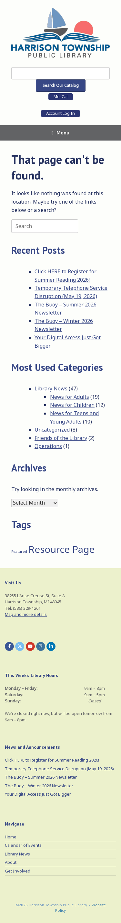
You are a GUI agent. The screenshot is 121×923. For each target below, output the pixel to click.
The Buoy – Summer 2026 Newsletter (41, 777)
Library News (51, 388)
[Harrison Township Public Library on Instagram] (40, 646)
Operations (48, 446)
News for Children (72, 404)
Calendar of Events (23, 845)
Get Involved (17, 871)
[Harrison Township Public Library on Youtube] (30, 646)
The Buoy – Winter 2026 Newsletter (39, 786)
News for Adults (69, 396)
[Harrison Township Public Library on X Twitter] (19, 646)
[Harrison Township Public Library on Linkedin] (50, 646)
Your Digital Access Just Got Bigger (38, 794)
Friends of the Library (61, 438)
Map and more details (26, 614)
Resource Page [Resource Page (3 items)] (61, 549)
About (10, 862)
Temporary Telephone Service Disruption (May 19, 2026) (59, 769)
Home (10, 837)
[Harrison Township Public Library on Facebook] (9, 646)
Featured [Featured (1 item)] (19, 551)
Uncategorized (52, 429)
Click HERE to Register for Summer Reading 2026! (52, 760)
